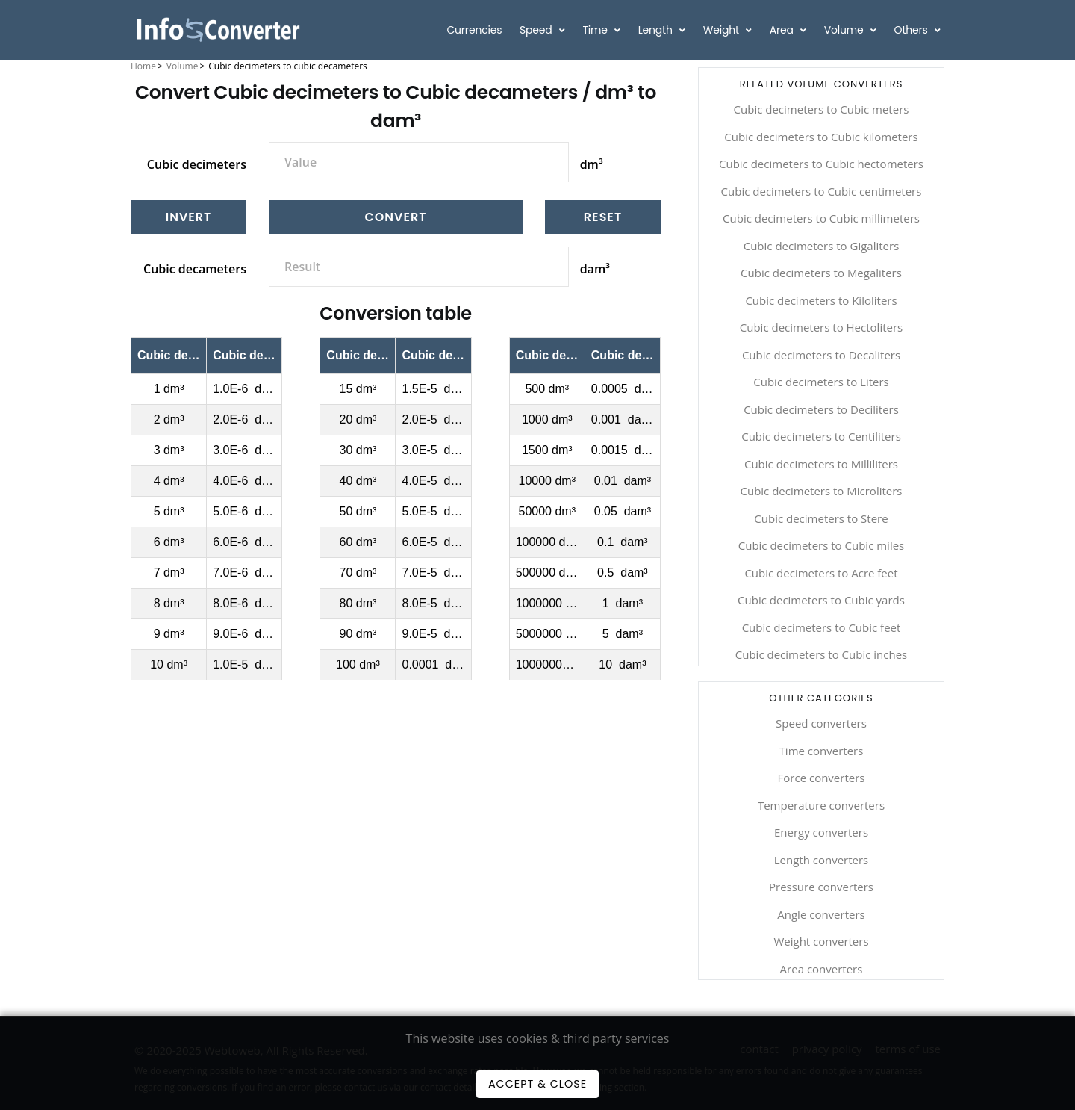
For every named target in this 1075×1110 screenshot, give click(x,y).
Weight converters (820, 941)
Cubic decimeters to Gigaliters (822, 245)
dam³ (595, 269)
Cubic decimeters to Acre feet (820, 572)
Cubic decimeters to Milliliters (821, 463)
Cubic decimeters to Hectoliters (821, 327)
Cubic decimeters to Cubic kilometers (820, 136)
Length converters (821, 859)
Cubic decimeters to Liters (820, 381)
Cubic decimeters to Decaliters (821, 354)
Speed (537, 29)
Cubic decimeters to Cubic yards (821, 599)
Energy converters (821, 832)
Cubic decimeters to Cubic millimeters (821, 218)
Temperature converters (821, 805)
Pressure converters (821, 886)
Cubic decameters (194, 269)
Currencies (474, 29)
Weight (722, 29)
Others (912, 29)
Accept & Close (537, 1083)
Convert (396, 217)
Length (657, 29)
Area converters (821, 968)
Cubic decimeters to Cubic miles (821, 545)
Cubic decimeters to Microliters (821, 490)
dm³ (591, 164)
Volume (845, 29)
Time (596, 29)
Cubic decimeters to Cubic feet (821, 627)
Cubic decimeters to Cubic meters (821, 109)
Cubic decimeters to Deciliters (821, 409)
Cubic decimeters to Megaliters (821, 272)
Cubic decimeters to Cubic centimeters (821, 191)
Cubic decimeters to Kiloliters (821, 300)
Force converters (821, 777)
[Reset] (603, 217)
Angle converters (820, 914)
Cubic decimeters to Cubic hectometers (821, 163)
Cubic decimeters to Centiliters (821, 436)
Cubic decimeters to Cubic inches (821, 654)
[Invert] (188, 217)
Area (783, 29)
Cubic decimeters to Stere (821, 518)
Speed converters (821, 723)
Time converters (821, 750)
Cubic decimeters (196, 164)
